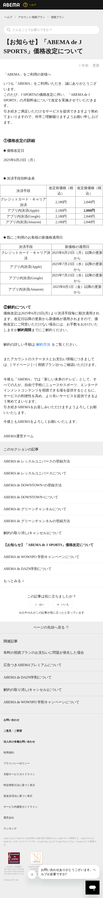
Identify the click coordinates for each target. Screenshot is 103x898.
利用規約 (8, 752)
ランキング (10, 828)
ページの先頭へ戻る (51, 627)
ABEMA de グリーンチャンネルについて (34, 509)
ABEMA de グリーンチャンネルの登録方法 (36, 521)
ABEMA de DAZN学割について (27, 569)
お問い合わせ (11, 719)
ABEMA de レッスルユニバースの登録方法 (36, 461)
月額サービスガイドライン (19, 774)
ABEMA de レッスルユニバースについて (34, 473)
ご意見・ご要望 (12, 730)
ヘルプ (8, 17)
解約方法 (43, 344)
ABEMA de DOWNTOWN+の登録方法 (32, 485)
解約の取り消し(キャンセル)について (32, 533)
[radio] (39, 604)
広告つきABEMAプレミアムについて (32, 665)
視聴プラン (57, 17)
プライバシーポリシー (16, 763)
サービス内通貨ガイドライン (20, 806)
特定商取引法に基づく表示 (19, 785)
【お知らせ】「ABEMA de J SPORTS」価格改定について (48, 545)
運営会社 (8, 817)
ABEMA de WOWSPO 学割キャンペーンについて (41, 557)
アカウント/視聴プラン (31, 17)
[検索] (51, 30)
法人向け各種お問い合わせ (19, 741)
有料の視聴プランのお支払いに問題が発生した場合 (43, 652)
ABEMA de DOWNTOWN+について (30, 497)
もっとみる (12, 581)
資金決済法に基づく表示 (17, 795)
